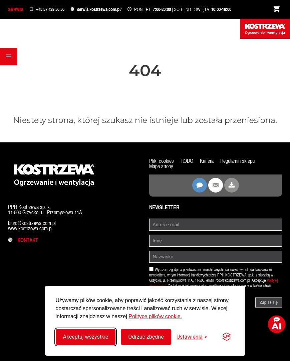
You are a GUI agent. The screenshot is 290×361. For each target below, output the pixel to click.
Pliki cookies (161, 161)
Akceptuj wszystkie (85, 337)
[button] (8, 56)
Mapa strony (161, 166)
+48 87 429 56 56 (50, 9)
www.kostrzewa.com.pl (30, 228)
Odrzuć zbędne (146, 337)
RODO (187, 161)
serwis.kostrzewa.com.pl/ (99, 9)
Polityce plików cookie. (155, 316)
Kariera (207, 161)
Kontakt (23, 240)
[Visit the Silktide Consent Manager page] (227, 337)
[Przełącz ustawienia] (192, 337)
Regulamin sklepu (237, 161)
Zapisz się (269, 302)
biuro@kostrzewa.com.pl (32, 223)
